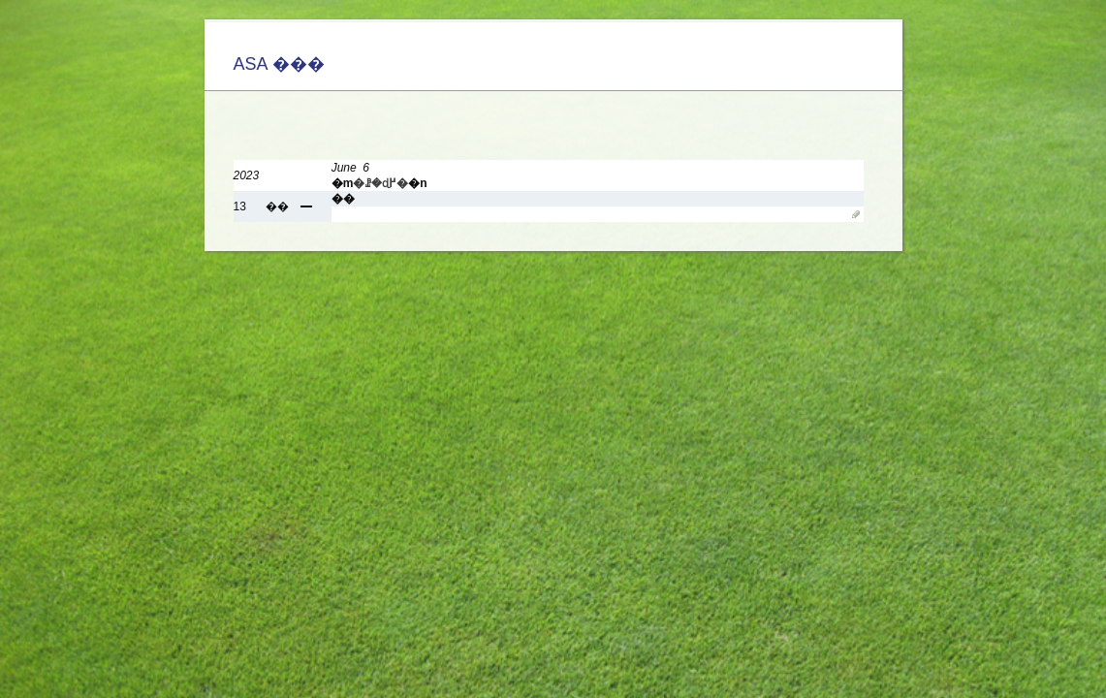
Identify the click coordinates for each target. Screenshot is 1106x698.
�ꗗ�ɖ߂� (380, 183)
